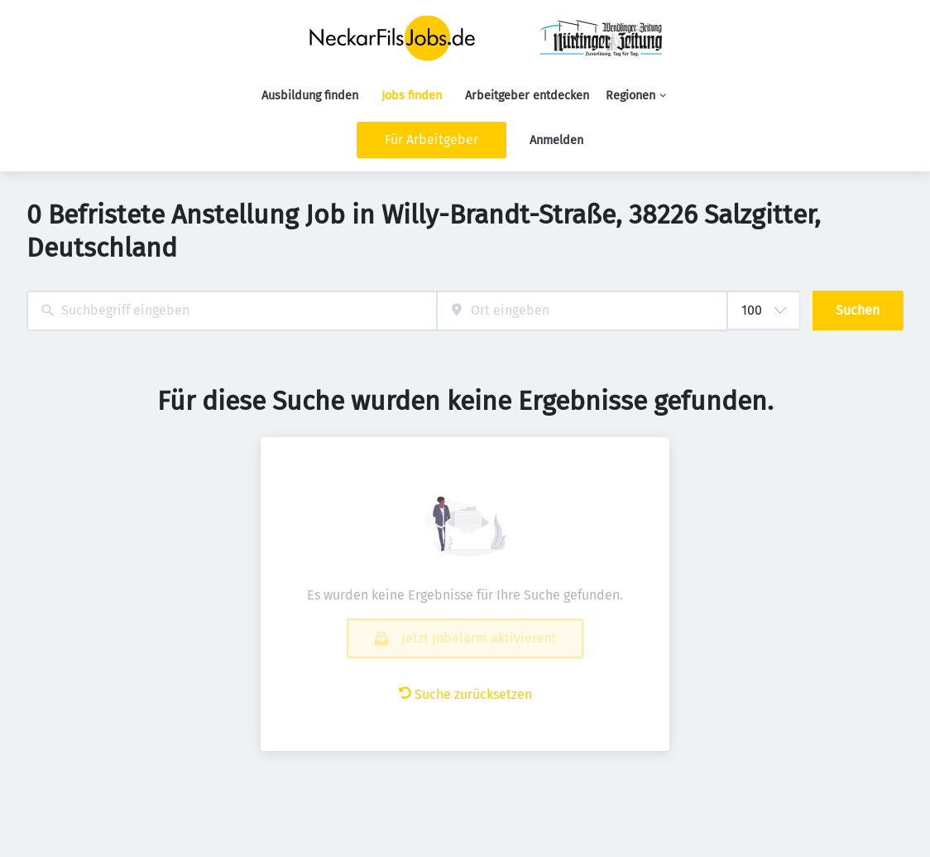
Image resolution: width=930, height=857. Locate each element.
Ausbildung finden (309, 96)
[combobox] (231, 311)
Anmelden (556, 140)
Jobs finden (411, 96)
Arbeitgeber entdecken (527, 96)
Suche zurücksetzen (465, 694)
